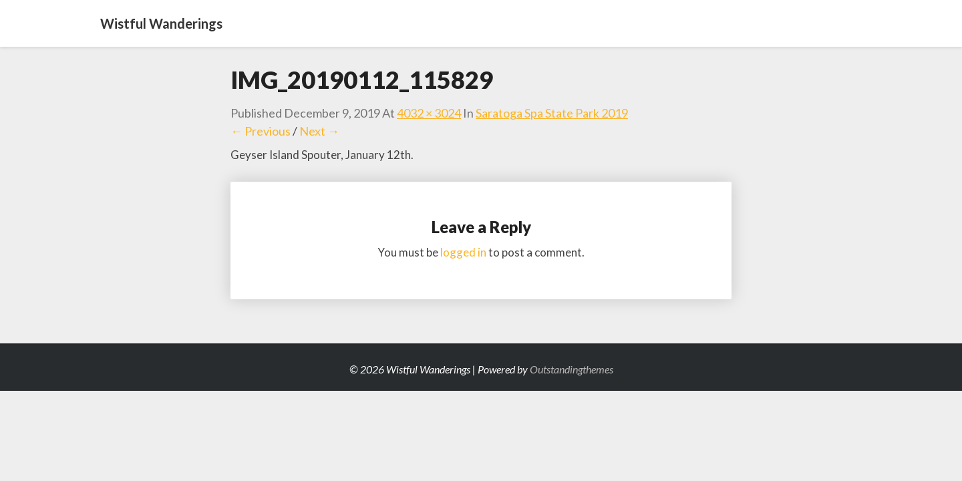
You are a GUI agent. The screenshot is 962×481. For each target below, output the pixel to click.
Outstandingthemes (571, 369)
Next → (319, 131)
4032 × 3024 (429, 113)
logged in (463, 252)
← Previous (260, 131)
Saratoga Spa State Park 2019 (552, 113)
